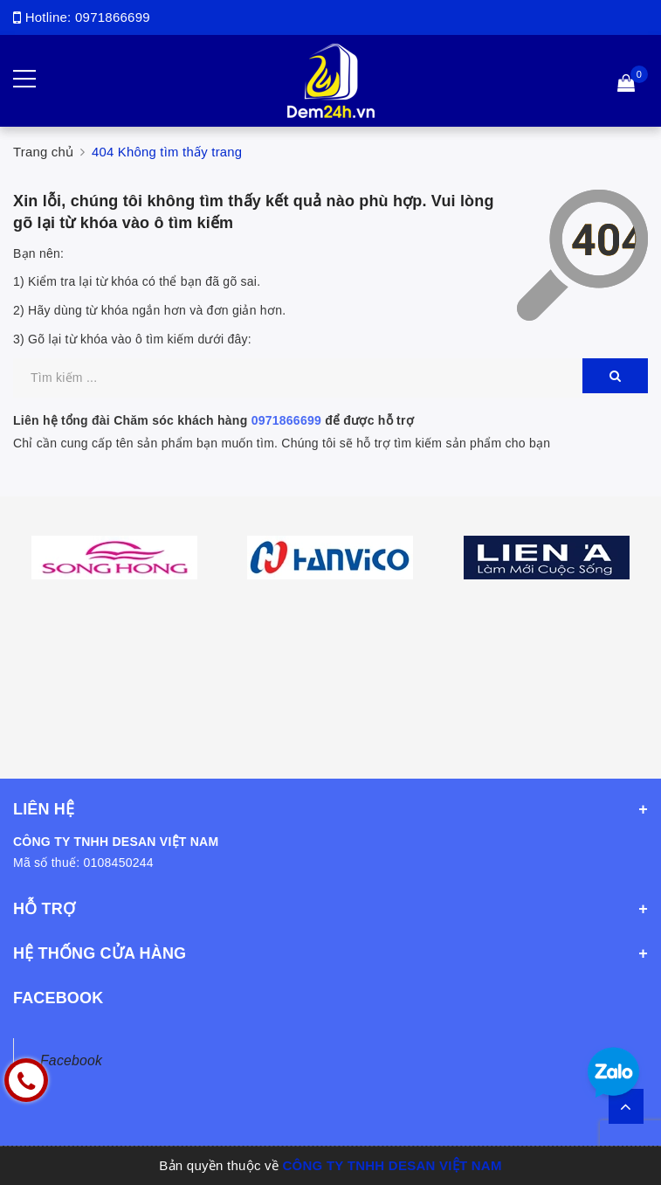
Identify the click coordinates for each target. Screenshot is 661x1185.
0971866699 (112, 17)
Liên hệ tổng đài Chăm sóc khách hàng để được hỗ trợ (213, 420)
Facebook (71, 1060)
